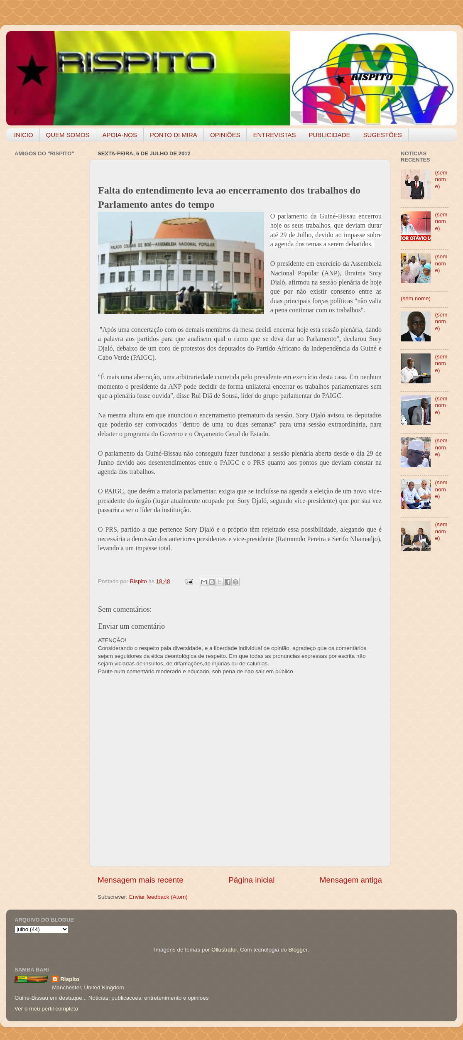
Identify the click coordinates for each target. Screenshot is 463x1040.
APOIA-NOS (120, 134)
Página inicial (251, 880)
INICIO (23, 134)
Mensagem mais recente (141, 880)
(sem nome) (441, 179)
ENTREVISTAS (274, 134)
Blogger (297, 950)
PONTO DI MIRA (173, 134)
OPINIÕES (225, 134)
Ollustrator (224, 950)
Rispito (69, 979)
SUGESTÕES (382, 134)
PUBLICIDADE (329, 134)
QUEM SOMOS (68, 134)
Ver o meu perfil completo (46, 1009)
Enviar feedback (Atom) (158, 897)
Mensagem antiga (351, 880)
